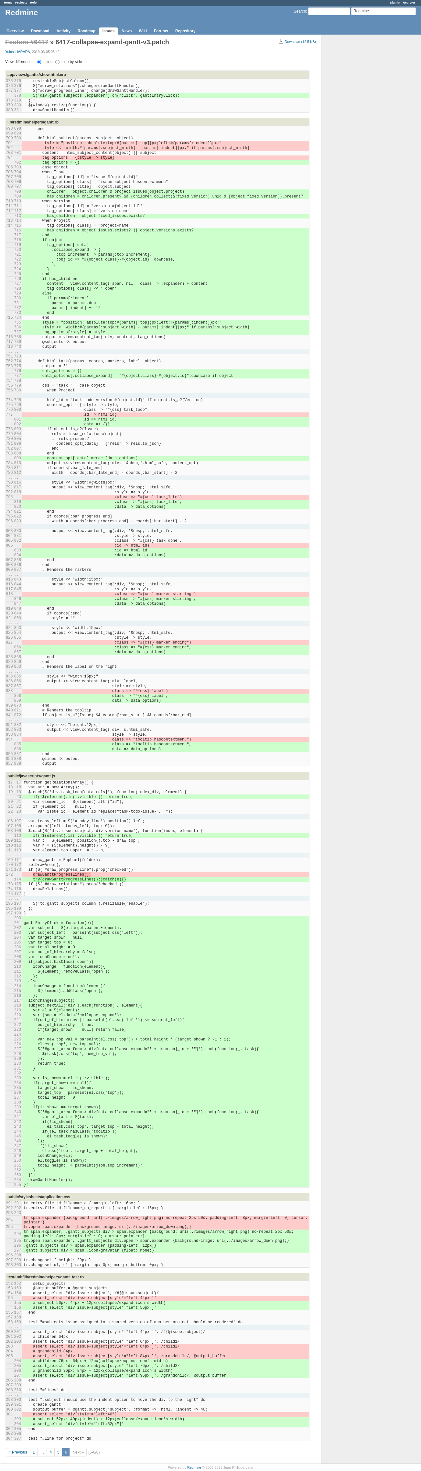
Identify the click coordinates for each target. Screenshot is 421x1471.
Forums (161, 31)
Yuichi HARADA (17, 52)
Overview (15, 31)
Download (40, 31)
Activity (63, 31)
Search (300, 11)
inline (44, 61)
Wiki (143, 31)
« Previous (18, 1452)
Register (409, 2)
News (127, 31)
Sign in (395, 2)
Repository (185, 31)
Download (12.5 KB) (300, 42)
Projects (21, 2)
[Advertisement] (354, 136)
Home (8, 2)
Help (33, 2)
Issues (108, 31)
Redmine (194, 1467)
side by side (68, 61)
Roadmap (86, 31)
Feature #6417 (26, 42)
